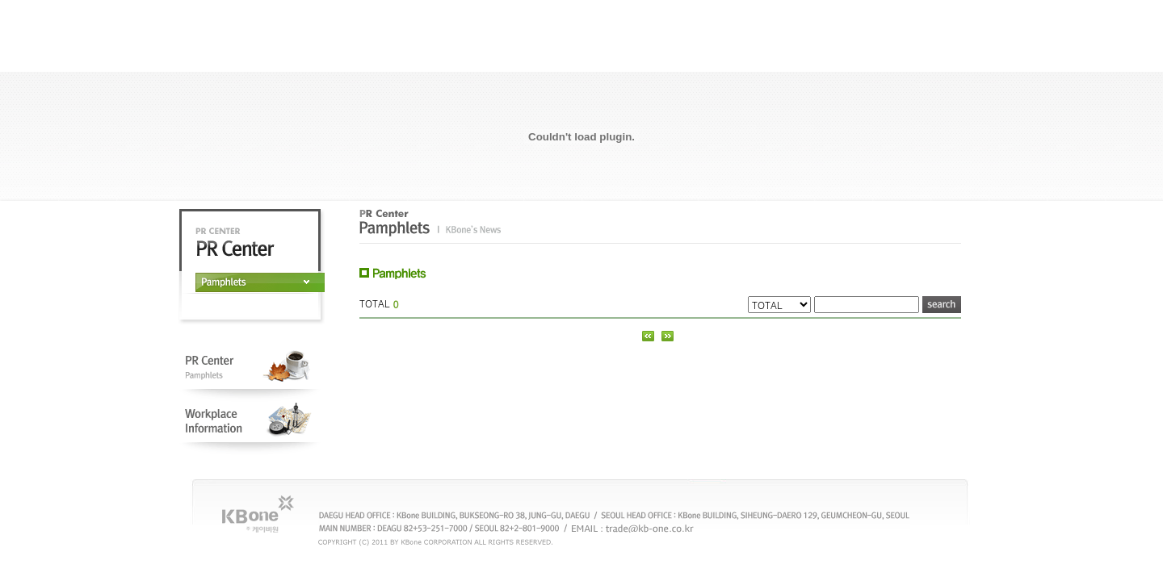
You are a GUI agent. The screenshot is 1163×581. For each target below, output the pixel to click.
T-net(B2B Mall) (896, 56)
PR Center (670, 56)
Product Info (783, 56)
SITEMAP (937, 23)
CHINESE (887, 23)
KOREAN (783, 23)
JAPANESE (835, 23)
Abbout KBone (444, 56)
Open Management (557, 56)
